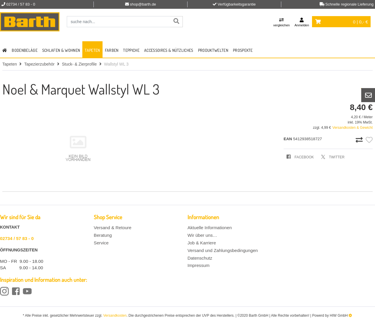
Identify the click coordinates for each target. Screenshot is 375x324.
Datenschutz (200, 258)
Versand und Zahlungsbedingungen (223, 250)
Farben (112, 50)
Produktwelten (213, 50)
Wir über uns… (202, 235)
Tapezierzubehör (39, 64)
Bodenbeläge (25, 50)
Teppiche (131, 50)
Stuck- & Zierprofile (79, 64)
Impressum (198, 265)
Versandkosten (115, 315)
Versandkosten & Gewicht (353, 128)
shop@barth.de (143, 4)
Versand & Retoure (112, 227)
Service (101, 242)
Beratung (103, 235)
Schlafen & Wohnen (61, 50)
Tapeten (92, 50)
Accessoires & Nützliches (168, 50)
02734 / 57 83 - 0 (17, 238)
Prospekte (243, 50)
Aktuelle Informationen (210, 227)
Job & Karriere (202, 242)
